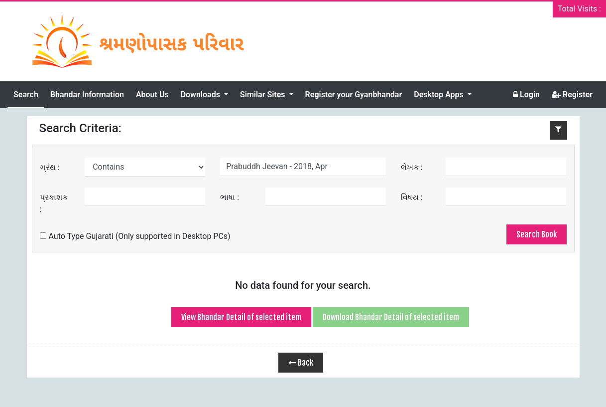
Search (25, 94)
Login (526, 94)
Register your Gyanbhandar (353, 94)
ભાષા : (229, 197)
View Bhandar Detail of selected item (241, 317)
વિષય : (412, 197)
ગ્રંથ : (50, 167)
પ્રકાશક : (54, 203)
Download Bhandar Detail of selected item (391, 317)
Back (300, 363)
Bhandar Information (87, 94)
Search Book (536, 234)
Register (572, 94)
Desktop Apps (440, 94)
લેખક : (412, 167)
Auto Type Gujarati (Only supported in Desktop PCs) (135, 236)
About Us (152, 94)
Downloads (201, 94)
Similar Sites (263, 94)
